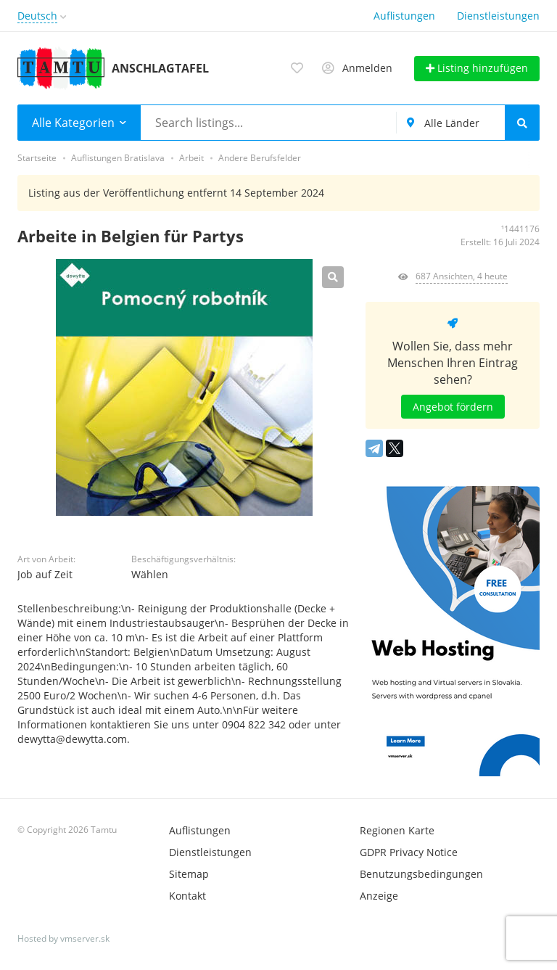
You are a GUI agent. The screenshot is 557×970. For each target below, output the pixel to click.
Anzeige (379, 896)
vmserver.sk (85, 938)
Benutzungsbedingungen (421, 874)
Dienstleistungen (498, 15)
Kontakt (187, 896)
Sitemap (189, 874)
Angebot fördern (453, 407)
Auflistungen (404, 15)
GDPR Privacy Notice (409, 852)
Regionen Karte (397, 830)
